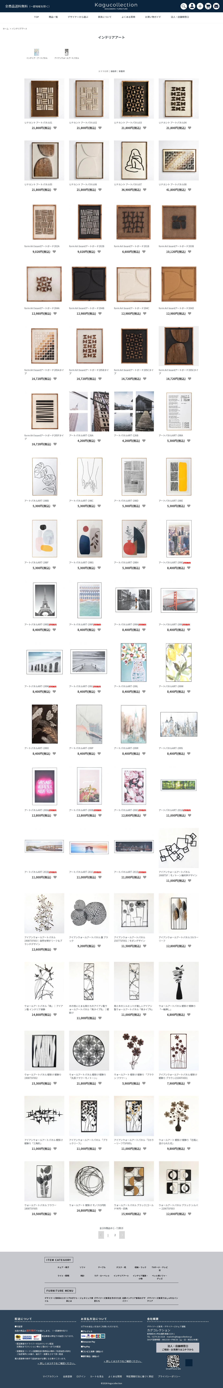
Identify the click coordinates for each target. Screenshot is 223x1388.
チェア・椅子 (63, 1267)
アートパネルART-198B (36, 500)
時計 (82, 1275)
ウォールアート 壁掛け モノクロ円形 (87, 1205)
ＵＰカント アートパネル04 (173, 122)
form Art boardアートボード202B (86, 246)
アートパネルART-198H (126, 562)
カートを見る (97, 1376)
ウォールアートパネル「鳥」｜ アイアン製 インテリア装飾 (43, 1007)
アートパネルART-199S (171, 748)
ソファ (82, 1267)
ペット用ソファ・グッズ (159, 1277)
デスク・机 (121, 1267)
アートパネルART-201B (40, 871)
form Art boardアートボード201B (131, 246)
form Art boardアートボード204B (86, 308)
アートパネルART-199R (126, 748)
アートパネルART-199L (126, 686)
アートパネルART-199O (36, 748)
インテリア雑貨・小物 (140, 1277)
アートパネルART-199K (40, 686)
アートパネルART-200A (40, 810)
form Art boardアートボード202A (41, 246)
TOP (36, 16)
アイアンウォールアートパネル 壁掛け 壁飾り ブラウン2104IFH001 (178, 1076)
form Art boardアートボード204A (41, 308)
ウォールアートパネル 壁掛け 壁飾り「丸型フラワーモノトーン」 (87, 1076)
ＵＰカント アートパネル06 (83, 184)
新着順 (122, 71)
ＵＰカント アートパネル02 (83, 122)
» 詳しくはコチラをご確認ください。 (57, 1363)
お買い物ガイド (153, 16)
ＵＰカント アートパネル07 (128, 184)
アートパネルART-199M (171, 686)
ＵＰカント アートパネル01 (38, 122)
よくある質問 (128, 16)
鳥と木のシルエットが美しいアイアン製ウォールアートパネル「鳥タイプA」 (134, 1007)
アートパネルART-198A (171, 435)
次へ (122, 1235)
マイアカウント (50, 1376)
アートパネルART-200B (85, 810)
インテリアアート (19, 28)
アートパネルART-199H (130, 624)
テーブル (102, 1267)
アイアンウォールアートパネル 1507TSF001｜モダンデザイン (129, 939)
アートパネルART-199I (174, 624)
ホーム (6, 28)
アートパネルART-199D (40, 624)
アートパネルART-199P (81, 748)
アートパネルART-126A (81, 435)
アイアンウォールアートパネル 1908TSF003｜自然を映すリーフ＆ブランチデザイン (43, 941)
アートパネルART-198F (36, 562)
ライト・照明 (63, 1275)
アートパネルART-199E (175, 562)
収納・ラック (140, 1267)
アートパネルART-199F (85, 624)
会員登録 (67, 1376)
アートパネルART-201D (130, 871)
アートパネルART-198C (81, 500)
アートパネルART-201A (175, 810)
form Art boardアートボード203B (176, 246)
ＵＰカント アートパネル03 (128, 122)
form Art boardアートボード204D (176, 308)
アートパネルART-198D (126, 500)
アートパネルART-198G (81, 562)
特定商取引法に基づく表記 (139, 1376)
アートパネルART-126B (126, 435)
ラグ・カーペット (102, 1275)
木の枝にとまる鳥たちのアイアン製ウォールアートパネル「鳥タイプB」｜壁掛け (89, 1009)
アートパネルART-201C (85, 871)
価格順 (113, 71)
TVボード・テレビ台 (160, 1268)
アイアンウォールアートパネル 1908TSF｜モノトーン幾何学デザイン (178, 873)
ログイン (81, 1376)
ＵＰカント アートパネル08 (173, 184)
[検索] (184, 6)
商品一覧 (53, 16)
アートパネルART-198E (171, 500)
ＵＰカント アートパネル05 (38, 184)
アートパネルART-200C (130, 810)
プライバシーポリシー (169, 1376)
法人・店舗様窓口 (180, 16)
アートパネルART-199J (85, 686)
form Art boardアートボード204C (131, 308)
